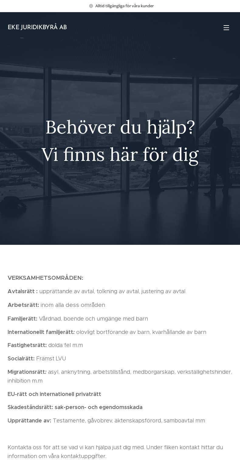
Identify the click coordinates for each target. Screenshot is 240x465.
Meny (226, 27)
